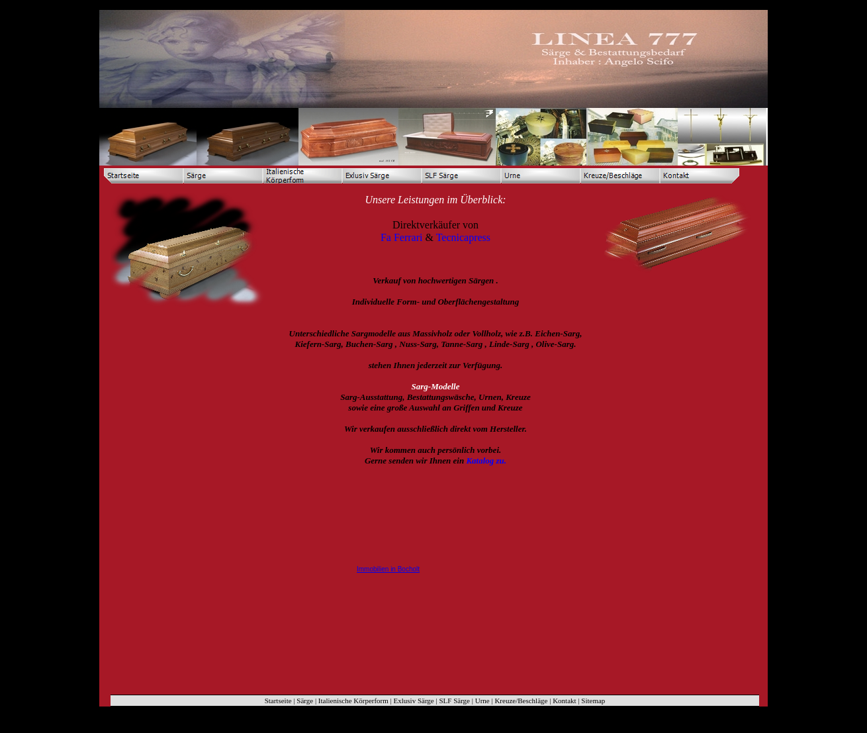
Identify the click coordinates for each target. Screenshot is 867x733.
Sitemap (593, 701)
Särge (305, 701)
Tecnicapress (463, 237)
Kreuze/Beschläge (520, 701)
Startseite (278, 701)
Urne (482, 701)
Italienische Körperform (353, 701)
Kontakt (564, 701)
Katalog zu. (486, 460)
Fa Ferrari (402, 237)
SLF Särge (454, 701)
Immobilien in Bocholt (388, 569)
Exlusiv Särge (414, 701)
